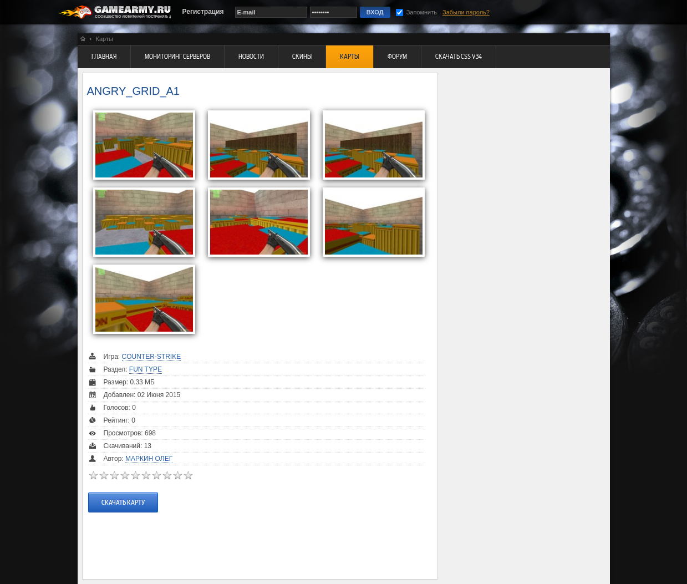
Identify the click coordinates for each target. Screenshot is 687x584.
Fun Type (145, 369)
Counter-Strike (151, 356)
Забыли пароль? (466, 12)
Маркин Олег (148, 459)
